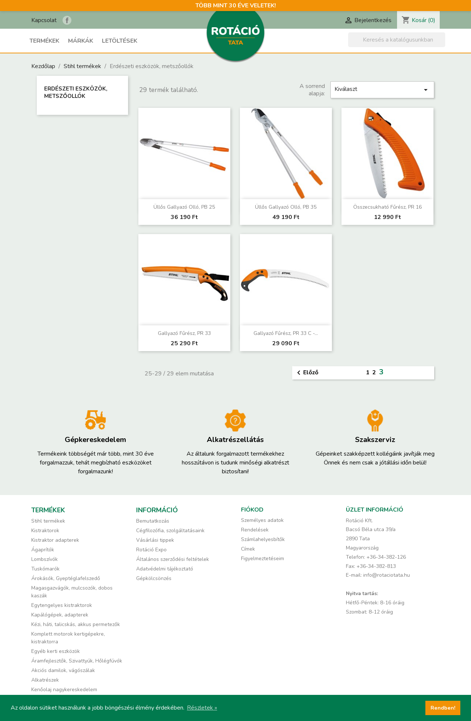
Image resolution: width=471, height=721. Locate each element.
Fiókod (252, 510)
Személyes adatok (262, 520)
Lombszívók (44, 559)
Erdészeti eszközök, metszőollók (75, 92)
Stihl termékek (48, 520)
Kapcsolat (44, 20)
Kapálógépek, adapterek (59, 614)
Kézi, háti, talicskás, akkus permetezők (75, 624)
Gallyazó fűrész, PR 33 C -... (286, 333)
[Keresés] (396, 39)
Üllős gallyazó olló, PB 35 (285, 207)
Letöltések (119, 41)
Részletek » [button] (202, 708)
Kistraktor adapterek (55, 540)
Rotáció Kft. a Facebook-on (67, 20)
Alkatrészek (45, 679)
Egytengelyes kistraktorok (61, 605)
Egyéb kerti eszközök (55, 651)
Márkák (80, 41)
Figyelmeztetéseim (262, 558)
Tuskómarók (45, 568)
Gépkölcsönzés (153, 578)
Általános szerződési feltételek (172, 559)
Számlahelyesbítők (263, 539)
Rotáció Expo (151, 549)
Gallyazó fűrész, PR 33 (184, 333)
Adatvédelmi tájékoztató (164, 568)
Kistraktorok (45, 530)
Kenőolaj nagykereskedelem (64, 689)
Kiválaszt (382, 89)
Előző (306, 372)
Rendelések (255, 529)
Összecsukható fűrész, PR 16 (387, 207)
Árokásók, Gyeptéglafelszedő (65, 578)
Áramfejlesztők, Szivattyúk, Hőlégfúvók (76, 660)
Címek (248, 548)
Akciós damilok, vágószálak (63, 670)
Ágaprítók (42, 549)
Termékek (44, 41)
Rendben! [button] (443, 707)
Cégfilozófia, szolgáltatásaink (170, 530)
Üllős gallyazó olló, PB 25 (184, 207)
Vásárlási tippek (155, 540)
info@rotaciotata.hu (386, 575)
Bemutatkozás (152, 520)
